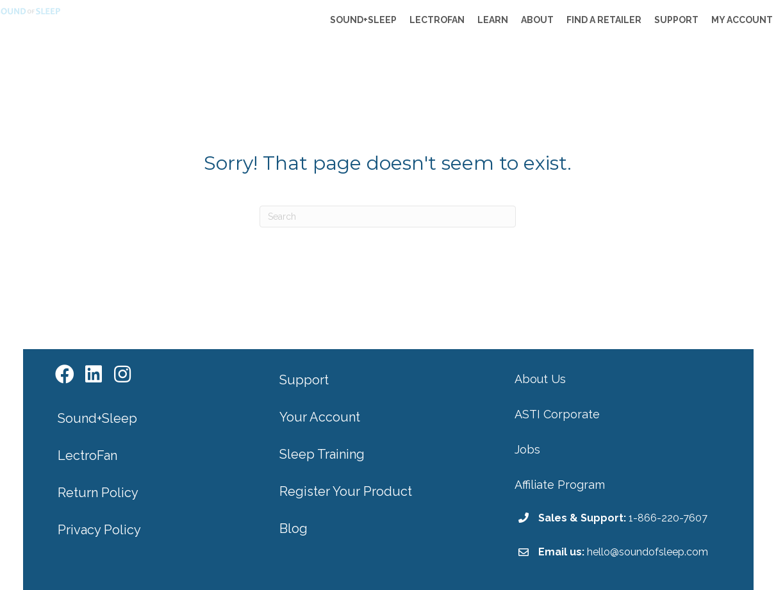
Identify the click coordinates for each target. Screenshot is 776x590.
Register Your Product (345, 491)
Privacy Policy (99, 529)
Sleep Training (322, 454)
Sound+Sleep (97, 418)
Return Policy (98, 492)
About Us (540, 379)
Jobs (527, 449)
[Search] (388, 216)
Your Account (319, 417)
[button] (65, 375)
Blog (293, 528)
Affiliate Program (560, 484)
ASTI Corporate (557, 414)
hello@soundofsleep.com (647, 552)
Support (304, 380)
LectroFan (87, 455)
